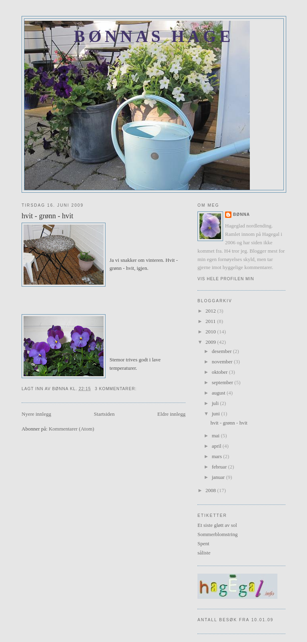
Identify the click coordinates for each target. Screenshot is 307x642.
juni (216, 414)
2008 (211, 490)
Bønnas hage (154, 36)
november (223, 362)
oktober (220, 372)
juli (216, 403)
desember (222, 351)
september (223, 382)
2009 (211, 342)
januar (219, 477)
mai (216, 436)
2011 (211, 321)
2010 (211, 332)
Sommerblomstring (217, 534)
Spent (203, 543)
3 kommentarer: (116, 389)
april (217, 446)
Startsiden (104, 414)
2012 (211, 311)
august (219, 393)
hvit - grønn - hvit (47, 216)
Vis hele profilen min (225, 279)
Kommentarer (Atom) (71, 429)
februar (220, 467)
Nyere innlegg (36, 414)
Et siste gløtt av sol (217, 525)
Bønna (241, 214)
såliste (204, 553)
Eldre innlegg (171, 414)
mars (217, 456)
